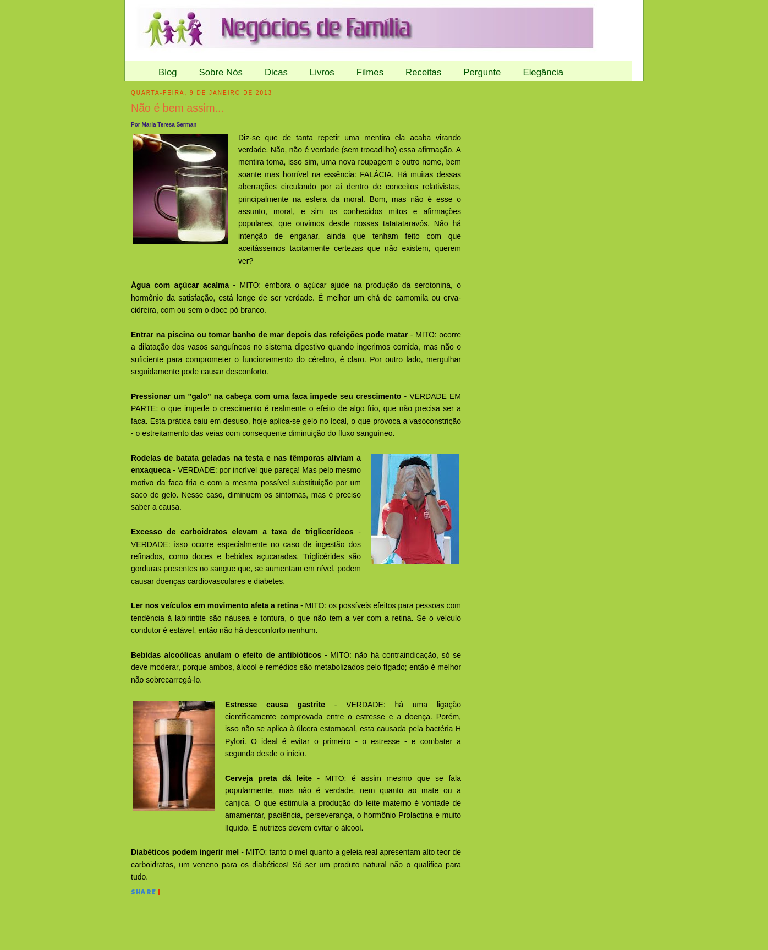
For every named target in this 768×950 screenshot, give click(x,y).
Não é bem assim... (177, 108)
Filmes (369, 72)
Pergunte (482, 72)
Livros (322, 72)
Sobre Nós (221, 72)
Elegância (543, 72)
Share (143, 893)
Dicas (276, 72)
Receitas (423, 72)
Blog (167, 72)
